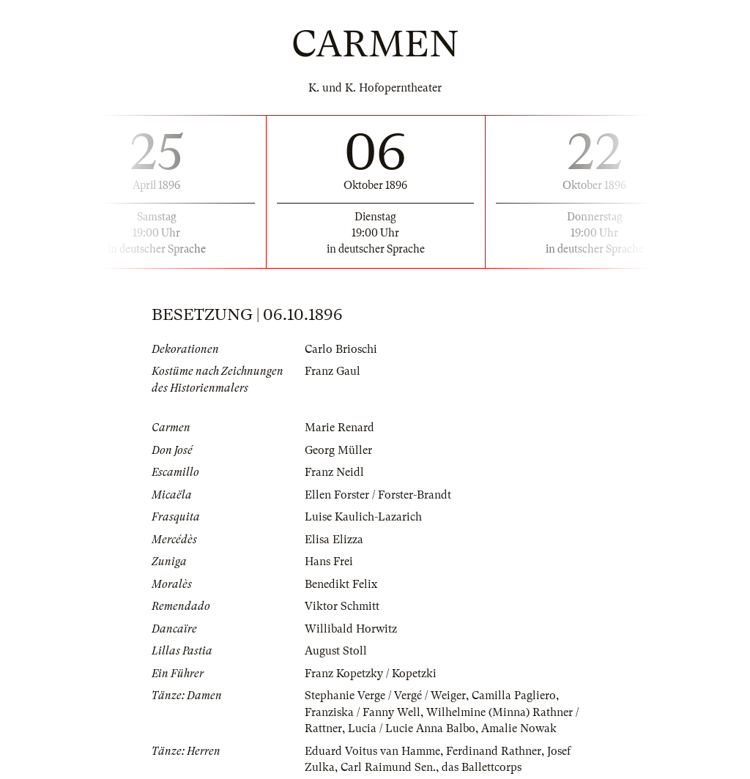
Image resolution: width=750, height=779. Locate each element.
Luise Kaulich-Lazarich (363, 516)
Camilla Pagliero (514, 695)
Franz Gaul (332, 371)
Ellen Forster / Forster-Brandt (378, 495)
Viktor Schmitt (342, 606)
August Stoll (336, 650)
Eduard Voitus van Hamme (372, 751)
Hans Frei (329, 561)
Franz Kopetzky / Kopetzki (371, 673)
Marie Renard (339, 427)
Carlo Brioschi (341, 349)
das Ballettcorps (481, 767)
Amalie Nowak (519, 728)
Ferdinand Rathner (493, 751)
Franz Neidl (334, 472)
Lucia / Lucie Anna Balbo (411, 728)
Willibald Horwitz (351, 629)
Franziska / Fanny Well (362, 712)
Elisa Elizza (334, 539)
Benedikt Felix (341, 584)
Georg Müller (338, 450)
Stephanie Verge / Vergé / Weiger (385, 695)
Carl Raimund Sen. (388, 767)
